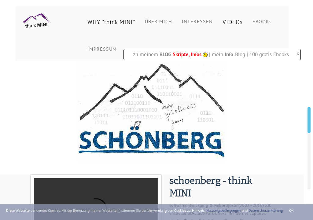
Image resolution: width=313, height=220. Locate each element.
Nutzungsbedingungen (223, 210)
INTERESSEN (197, 21)
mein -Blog (228, 54)
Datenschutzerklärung (266, 210)
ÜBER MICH (158, 21)
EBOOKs (262, 21)
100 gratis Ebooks (269, 54)
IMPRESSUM (102, 49)
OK (291, 210)
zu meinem (170, 54)
